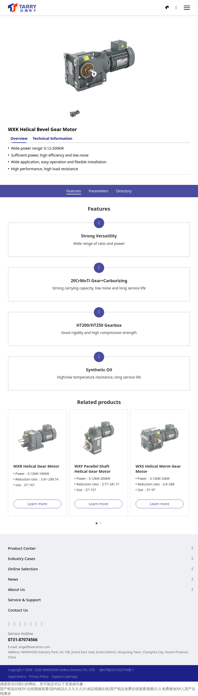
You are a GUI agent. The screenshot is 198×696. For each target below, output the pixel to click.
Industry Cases (21, 558)
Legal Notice (17, 676)
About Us (16, 589)
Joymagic (71, 676)
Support (57, 676)
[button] (96, 523)
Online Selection (23, 568)
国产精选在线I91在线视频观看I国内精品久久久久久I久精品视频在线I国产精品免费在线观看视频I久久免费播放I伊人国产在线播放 (98, 691)
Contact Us (18, 610)
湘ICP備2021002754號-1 (116, 670)
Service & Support (24, 599)
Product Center (22, 548)
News (13, 579)
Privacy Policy (38, 676)
